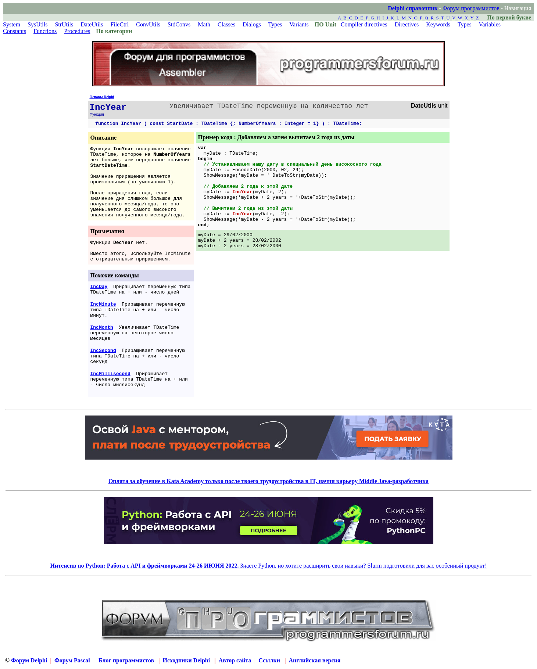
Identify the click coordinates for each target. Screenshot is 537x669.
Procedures (77, 31)
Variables (490, 24)
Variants (298, 24)
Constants (14, 31)
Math (204, 24)
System (11, 24)
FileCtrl (120, 24)
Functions (45, 31)
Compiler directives (364, 24)
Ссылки (269, 660)
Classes (226, 24)
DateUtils (91, 24)
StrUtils (64, 24)
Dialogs (252, 24)
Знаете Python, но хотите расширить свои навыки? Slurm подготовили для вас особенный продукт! (268, 565)
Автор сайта (235, 660)
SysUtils (37, 24)
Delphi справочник (412, 8)
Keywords (438, 24)
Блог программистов (126, 660)
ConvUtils (148, 24)
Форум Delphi (29, 660)
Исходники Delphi (186, 660)
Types (275, 24)
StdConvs (179, 24)
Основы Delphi (102, 97)
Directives (407, 24)
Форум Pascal (72, 660)
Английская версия (314, 660)
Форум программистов (471, 8)
